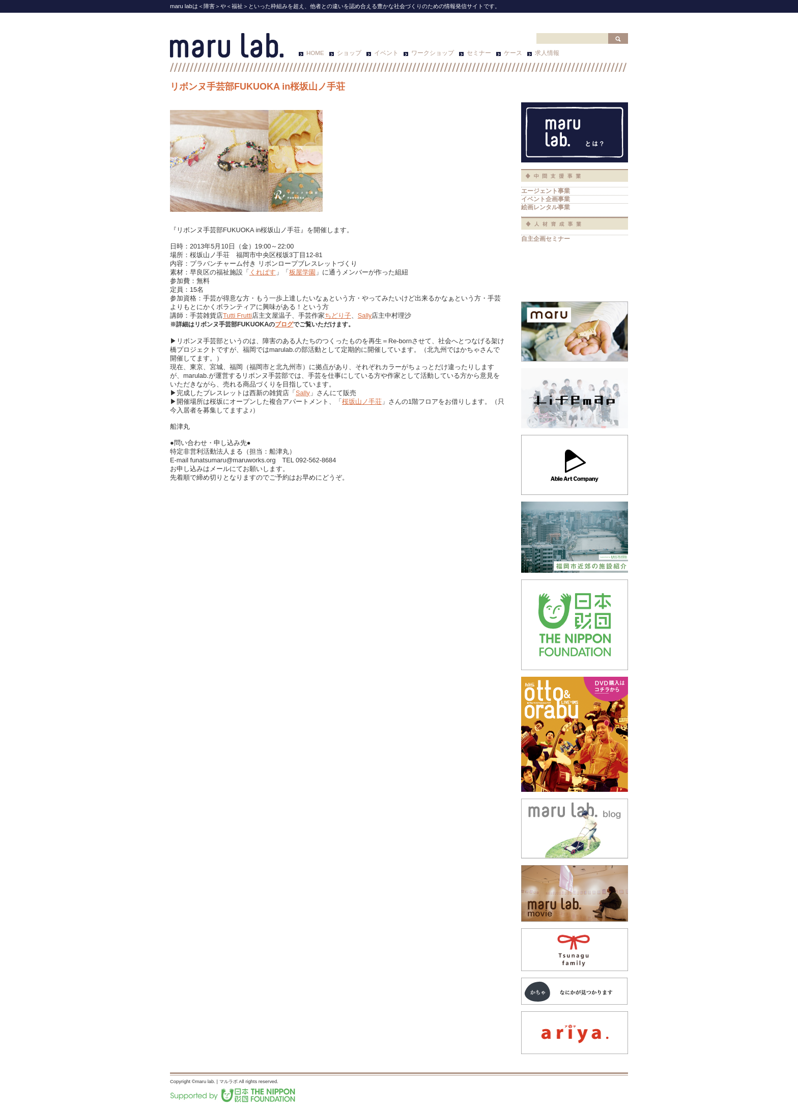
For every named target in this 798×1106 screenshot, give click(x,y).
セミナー (479, 53)
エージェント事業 (545, 190)
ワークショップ (432, 53)
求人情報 (547, 53)
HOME (315, 53)
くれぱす (262, 272)
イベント (386, 53)
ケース (513, 53)
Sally (365, 315)
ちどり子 (338, 315)
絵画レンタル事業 (545, 207)
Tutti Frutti (237, 315)
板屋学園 (302, 272)
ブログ (284, 324)
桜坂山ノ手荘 (362, 401)
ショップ (349, 53)
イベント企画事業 (545, 199)
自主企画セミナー (545, 238)
